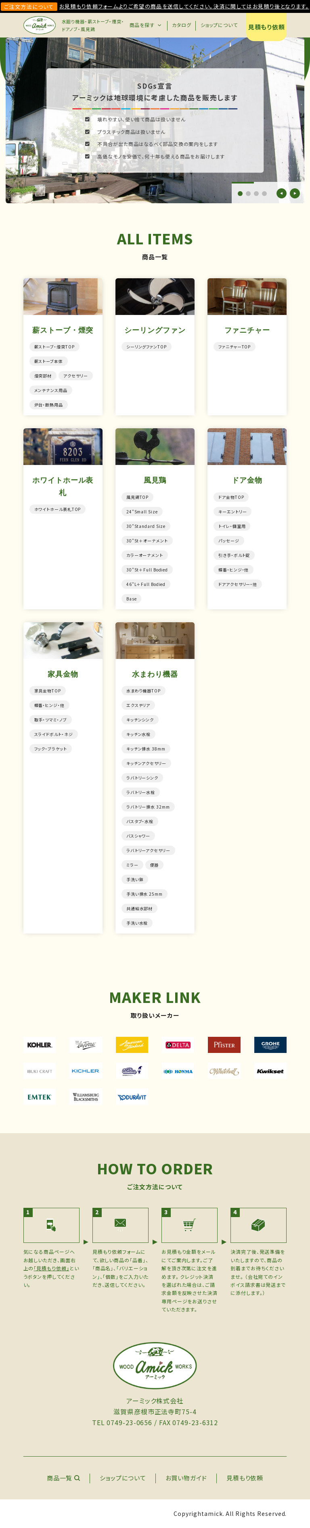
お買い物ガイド (186, 1478)
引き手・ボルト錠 (234, 555)
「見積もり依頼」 (51, 1268)
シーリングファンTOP (146, 347)
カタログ (181, 24)
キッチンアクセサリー (146, 763)
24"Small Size (142, 512)
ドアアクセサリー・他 (237, 584)
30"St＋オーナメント (147, 541)
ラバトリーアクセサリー (148, 850)
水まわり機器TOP (143, 691)
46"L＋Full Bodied (145, 584)
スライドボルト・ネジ (53, 734)
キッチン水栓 (138, 734)
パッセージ (228, 541)
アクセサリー (75, 376)
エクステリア (138, 705)
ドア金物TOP (231, 497)
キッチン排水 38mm (145, 749)
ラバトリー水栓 (140, 792)
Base (131, 599)
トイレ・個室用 (231, 526)
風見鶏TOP (137, 497)
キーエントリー (232, 512)
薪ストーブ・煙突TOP (54, 347)
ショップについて (219, 24)
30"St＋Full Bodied (147, 570)
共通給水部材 (139, 908)
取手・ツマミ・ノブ (50, 720)
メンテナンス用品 (50, 390)
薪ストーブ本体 (48, 361)
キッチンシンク (140, 720)
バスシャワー (138, 836)
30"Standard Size (145, 526)
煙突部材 (43, 376)
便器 (154, 865)
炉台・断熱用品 (48, 405)
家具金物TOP (47, 691)
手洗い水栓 (137, 923)
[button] (240, 193)
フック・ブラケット (50, 749)
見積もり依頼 (266, 27)
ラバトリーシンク (142, 778)
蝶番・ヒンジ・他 (233, 570)
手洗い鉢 (135, 879)
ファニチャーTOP (234, 347)
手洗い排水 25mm (144, 894)
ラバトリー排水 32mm (148, 807)
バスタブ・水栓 (139, 821)
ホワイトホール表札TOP (57, 509)
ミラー (132, 865)
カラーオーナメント (144, 555)
